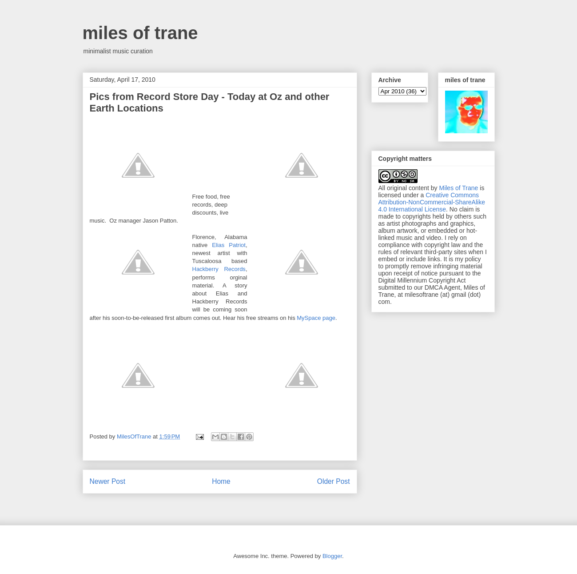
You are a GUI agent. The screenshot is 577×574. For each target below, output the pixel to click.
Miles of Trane (458, 187)
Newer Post (108, 481)
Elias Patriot (229, 245)
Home (221, 481)
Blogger (332, 556)
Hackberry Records (219, 269)
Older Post (333, 481)
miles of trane (140, 33)
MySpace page (316, 318)
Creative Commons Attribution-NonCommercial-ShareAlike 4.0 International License (431, 202)
